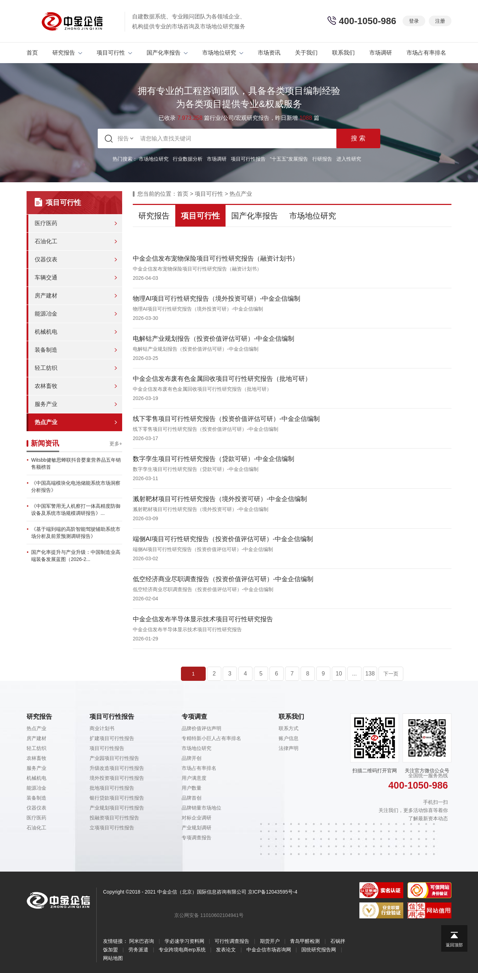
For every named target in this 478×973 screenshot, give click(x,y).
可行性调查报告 (232, 941)
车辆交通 (46, 277)
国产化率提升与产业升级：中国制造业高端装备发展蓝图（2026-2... (75, 555)
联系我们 (343, 53)
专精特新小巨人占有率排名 (211, 738)
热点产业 (46, 422)
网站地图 (113, 958)
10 (339, 674)
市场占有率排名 (426, 53)
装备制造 (46, 350)
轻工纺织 (46, 368)
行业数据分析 (188, 159)
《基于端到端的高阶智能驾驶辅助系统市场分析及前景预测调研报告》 (75, 532)
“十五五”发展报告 (289, 159)
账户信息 (288, 738)
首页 (32, 53)
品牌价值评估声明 (201, 728)
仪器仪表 (46, 259)
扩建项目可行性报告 (112, 738)
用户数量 (191, 788)
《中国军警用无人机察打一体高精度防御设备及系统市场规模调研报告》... (75, 509)
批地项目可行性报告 (112, 788)
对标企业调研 (196, 818)
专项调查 (194, 716)
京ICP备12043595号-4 (272, 892)
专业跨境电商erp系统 (182, 949)
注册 (440, 21)
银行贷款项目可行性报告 (117, 798)
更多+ (115, 443)
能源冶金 (46, 314)
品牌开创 (191, 758)
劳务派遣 (138, 949)
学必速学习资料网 (184, 941)
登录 (414, 21)
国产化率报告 (167, 53)
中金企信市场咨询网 (268, 949)
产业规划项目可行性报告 (117, 808)
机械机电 (46, 332)
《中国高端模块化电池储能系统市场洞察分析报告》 (75, 486)
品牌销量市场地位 (201, 808)
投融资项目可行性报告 (114, 818)
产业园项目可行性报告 (114, 758)
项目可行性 (114, 53)
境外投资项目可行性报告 (117, 778)
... (354, 674)
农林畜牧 (46, 386)
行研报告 (322, 159)
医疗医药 (46, 223)
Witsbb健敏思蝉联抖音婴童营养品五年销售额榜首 (76, 463)
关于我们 (306, 53)
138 (370, 674)
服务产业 (46, 404)
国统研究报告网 (318, 949)
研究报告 (67, 53)
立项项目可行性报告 (112, 827)
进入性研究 (348, 159)
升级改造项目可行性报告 (117, 768)
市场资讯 (269, 53)
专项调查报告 (196, 837)
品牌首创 (191, 798)
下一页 (390, 674)
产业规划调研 (196, 827)
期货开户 (270, 941)
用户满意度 (194, 778)
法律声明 (288, 748)
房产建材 (46, 296)
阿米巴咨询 (141, 941)
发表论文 (226, 949)
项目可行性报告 (248, 159)
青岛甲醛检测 (305, 941)
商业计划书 (102, 728)
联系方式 (288, 728)
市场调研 (380, 53)
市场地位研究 (222, 53)
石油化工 (46, 241)
